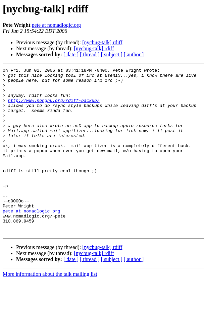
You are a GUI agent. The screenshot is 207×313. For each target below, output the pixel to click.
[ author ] (134, 54)
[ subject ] (111, 54)
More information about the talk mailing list (50, 307)
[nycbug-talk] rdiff (102, 42)
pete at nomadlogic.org (56, 25)
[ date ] (71, 54)
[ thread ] (90, 54)
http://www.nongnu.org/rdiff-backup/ (54, 107)
